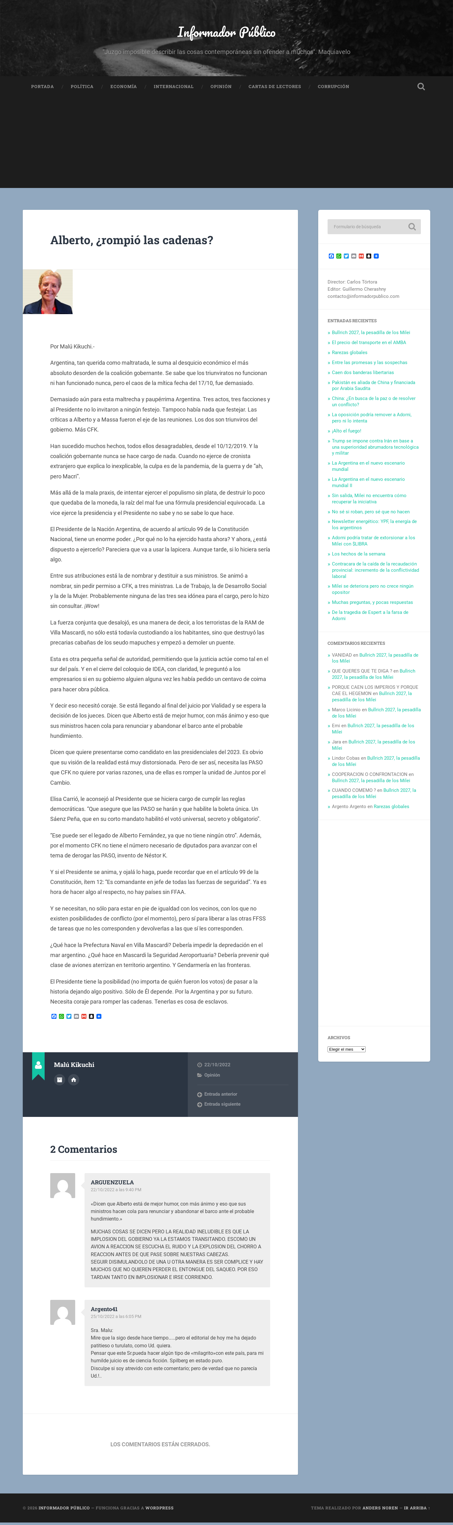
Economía (123, 89)
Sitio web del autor (73, 1082)
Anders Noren (380, 1510)
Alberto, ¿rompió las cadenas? (140, 242)
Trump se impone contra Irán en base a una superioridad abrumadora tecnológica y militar (375, 450)
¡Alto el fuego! (346, 433)
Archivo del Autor (59, 1082)
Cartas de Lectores (275, 89)
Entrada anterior (220, 1097)
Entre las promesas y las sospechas (369, 365)
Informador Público (226, 33)
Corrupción (333, 89)
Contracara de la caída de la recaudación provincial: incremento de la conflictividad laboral (375, 573)
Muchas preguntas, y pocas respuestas (372, 605)
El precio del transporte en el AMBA (369, 345)
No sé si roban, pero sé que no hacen (371, 514)
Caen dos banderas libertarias (363, 375)
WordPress (159, 1510)
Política (82, 89)
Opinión (221, 89)
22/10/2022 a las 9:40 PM (117, 1192)
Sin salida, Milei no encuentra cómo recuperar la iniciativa (369, 501)
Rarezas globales (350, 355)
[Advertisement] (226, 147)
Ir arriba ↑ (417, 1510)
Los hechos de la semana (358, 557)
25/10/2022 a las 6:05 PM (117, 1319)
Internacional (174, 89)
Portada (42, 89)
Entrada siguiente (222, 1107)
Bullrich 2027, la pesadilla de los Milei (371, 335)
